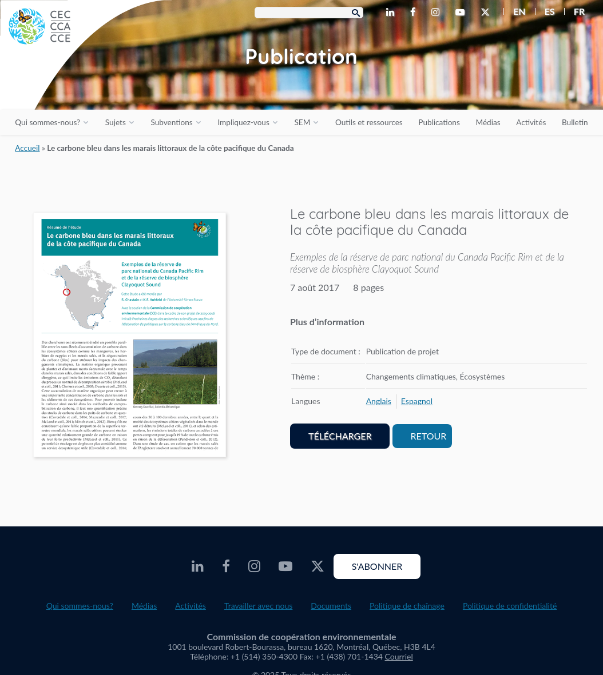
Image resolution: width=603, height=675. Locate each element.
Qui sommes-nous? (47, 122)
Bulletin (575, 122)
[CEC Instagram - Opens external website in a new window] (438, 13)
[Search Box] (309, 12)
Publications (438, 122)
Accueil (27, 148)
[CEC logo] (86, 85)
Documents (331, 605)
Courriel (399, 656)
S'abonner (377, 566)
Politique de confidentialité (510, 605)
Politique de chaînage (407, 605)
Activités (531, 122)
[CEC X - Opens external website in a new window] (487, 13)
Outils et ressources (369, 122)
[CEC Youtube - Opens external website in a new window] (462, 13)
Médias (487, 122)
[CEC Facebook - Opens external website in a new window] (415, 13)
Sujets (115, 122)
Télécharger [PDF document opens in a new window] (340, 435)
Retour (429, 435)
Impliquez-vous (243, 122)
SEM (302, 122)
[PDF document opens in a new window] (129, 337)
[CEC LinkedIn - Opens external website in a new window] (392, 13)
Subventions (171, 122)
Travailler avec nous (258, 605)
